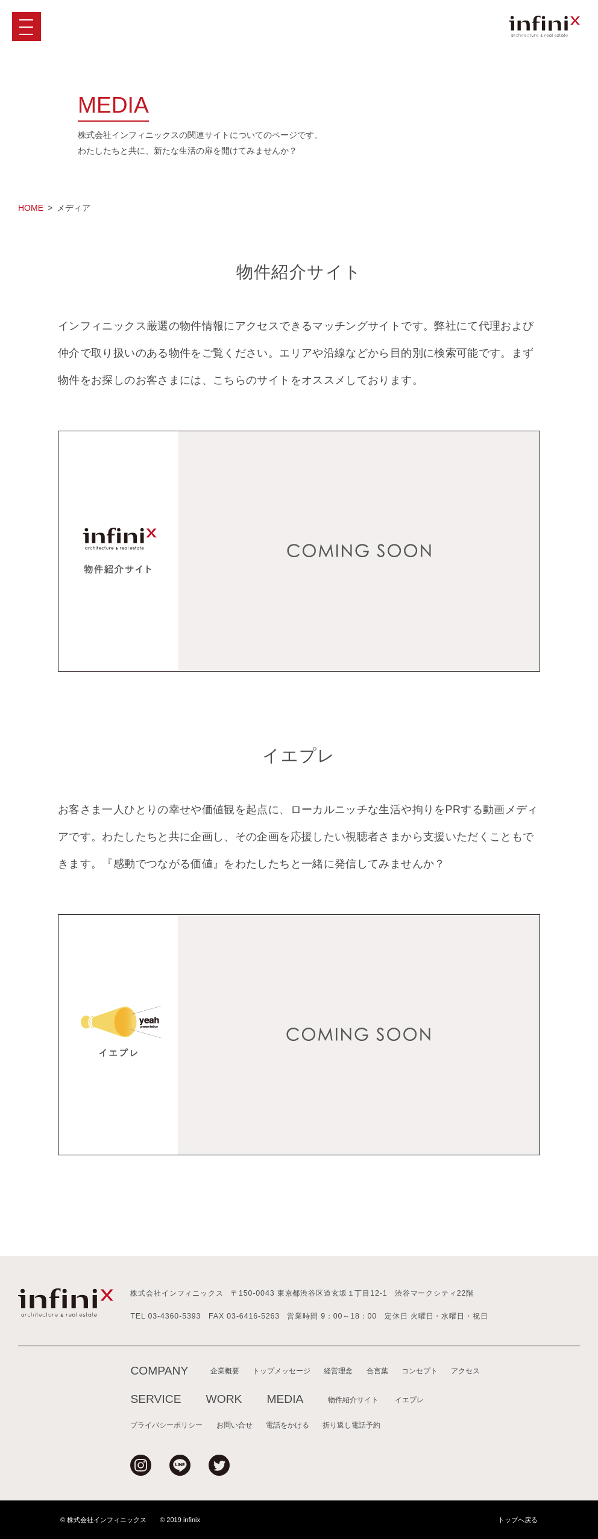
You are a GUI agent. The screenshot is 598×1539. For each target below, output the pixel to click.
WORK (224, 1399)
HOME (30, 208)
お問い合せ (234, 1425)
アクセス (465, 1371)
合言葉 (377, 1371)
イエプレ (409, 1399)
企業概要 (224, 1371)
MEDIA (284, 1399)
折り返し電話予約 (351, 1425)
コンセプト (419, 1371)
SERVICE (155, 1399)
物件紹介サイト (353, 1399)
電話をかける (287, 1425)
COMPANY (159, 1370)
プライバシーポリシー (166, 1425)
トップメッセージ (281, 1371)
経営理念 (338, 1371)
